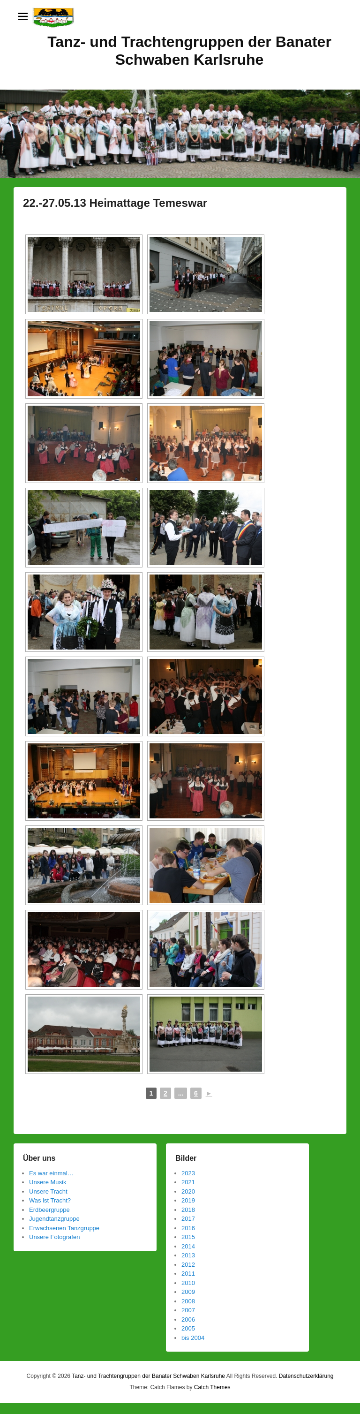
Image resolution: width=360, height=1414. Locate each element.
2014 (188, 1246)
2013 (188, 1255)
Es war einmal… (51, 1173)
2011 (188, 1273)
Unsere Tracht (48, 1191)
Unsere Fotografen (54, 1236)
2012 (188, 1264)
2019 (188, 1200)
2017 (188, 1218)
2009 (188, 1291)
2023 (188, 1173)
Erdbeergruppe (49, 1209)
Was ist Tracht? (50, 1200)
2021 (188, 1182)
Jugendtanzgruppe (54, 1218)
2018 (188, 1209)
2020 (188, 1191)
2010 (188, 1282)
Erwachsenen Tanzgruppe (64, 1228)
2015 (188, 1236)
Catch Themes (212, 1387)
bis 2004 (192, 1337)
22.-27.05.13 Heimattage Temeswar (115, 203)
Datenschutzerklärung (306, 1376)
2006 (188, 1319)
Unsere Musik (47, 1182)
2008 (188, 1301)
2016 (188, 1228)
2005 (188, 1328)
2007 (188, 1310)
